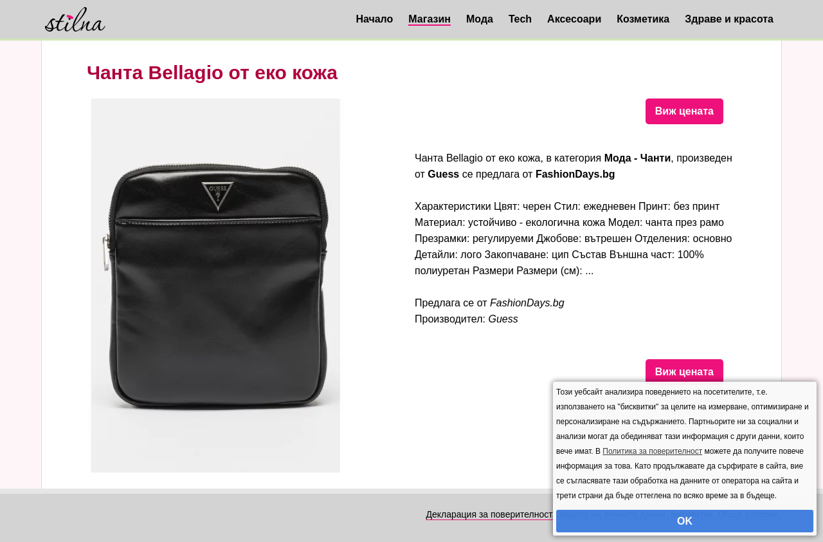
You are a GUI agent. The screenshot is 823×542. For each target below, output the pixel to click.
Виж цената (684, 111)
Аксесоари (574, 19)
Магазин (429, 19)
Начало (374, 19)
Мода (479, 19)
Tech (520, 19)
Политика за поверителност (652, 451)
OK (684, 521)
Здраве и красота (729, 19)
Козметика (643, 19)
